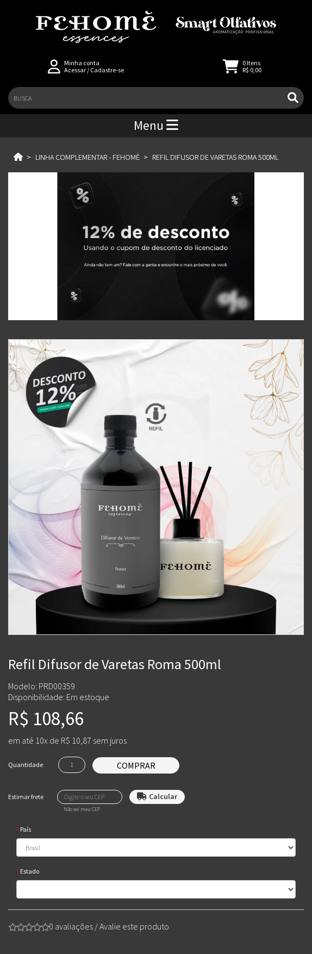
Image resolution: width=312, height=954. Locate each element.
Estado (29, 871)
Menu (156, 125)
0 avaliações (71, 926)
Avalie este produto (134, 926)
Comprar (136, 765)
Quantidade (25, 764)
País (25, 829)
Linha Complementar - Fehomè (87, 157)
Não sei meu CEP (82, 809)
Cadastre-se (107, 70)
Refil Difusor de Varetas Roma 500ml (215, 157)
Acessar (75, 70)
